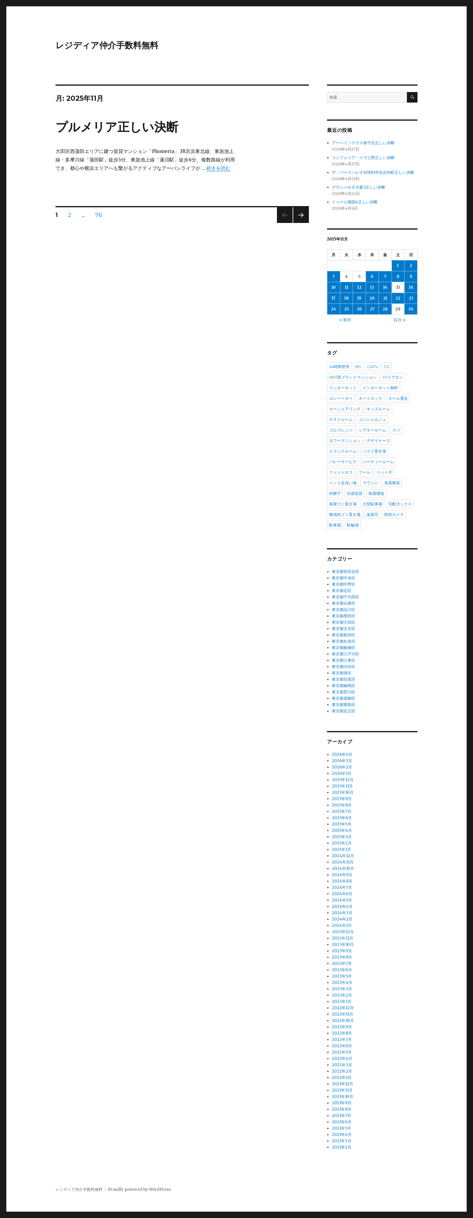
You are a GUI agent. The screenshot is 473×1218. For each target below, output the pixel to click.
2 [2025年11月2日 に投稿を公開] (411, 265)
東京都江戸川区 (345, 654)
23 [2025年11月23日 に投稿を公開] (411, 298)
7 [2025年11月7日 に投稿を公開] (385, 276)
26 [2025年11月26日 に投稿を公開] (359, 309)
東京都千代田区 (345, 596)
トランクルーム (343, 451)
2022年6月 (342, 1045)
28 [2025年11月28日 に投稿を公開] (385, 309)
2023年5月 (342, 976)
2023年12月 (343, 931)
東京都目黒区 (343, 679)
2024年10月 (343, 868)
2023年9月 (342, 950)
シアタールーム (372, 430)
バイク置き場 (374, 451)
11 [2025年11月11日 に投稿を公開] (346, 287)
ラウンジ (370, 482)
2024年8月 (342, 881)
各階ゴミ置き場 (343, 503)
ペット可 (384, 472)
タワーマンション (344, 440)
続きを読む (218, 168)
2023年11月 (342, 938)
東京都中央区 (343, 577)
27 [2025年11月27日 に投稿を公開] (372, 309)
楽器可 (372, 514)
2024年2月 (342, 919)
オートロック (370, 398)
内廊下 (335, 493)
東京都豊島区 (343, 704)
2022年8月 (342, 1033)
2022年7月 (342, 1039)
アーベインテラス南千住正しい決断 (363, 142)
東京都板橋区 (343, 647)
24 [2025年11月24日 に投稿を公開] (333, 309)
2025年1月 (341, 849)
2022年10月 (343, 1020)
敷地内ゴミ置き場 (344, 514)
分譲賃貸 (355, 493)
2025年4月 (342, 830)
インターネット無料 (380, 387)
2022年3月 (342, 1064)
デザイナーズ (378, 440)
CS (386, 366)
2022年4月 (342, 1058)
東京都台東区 (343, 603)
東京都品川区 (343, 609)
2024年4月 (342, 906)
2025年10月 (343, 792)
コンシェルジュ (372, 419)
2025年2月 (342, 843)
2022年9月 (342, 1026)
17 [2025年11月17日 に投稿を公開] (333, 298)
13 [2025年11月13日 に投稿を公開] (372, 287)
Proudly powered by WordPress (139, 1189)
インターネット (343, 387)
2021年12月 (342, 1083)
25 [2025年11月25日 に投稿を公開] (346, 309)
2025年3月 (342, 836)
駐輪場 (353, 525)
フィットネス (341, 472)
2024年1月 (342, 925)
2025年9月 (342, 798)
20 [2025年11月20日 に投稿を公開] (372, 298)
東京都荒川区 (343, 692)
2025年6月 (342, 817)
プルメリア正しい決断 (117, 126)
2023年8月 (342, 957)
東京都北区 (341, 590)
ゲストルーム (341, 419)
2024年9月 (342, 874)
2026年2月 (342, 767)
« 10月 (345, 320)
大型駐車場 (372, 503)
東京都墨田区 (343, 616)
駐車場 (335, 525)
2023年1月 (341, 1001)
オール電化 (398, 398)
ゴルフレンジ (341, 430)
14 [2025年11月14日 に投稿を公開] (385, 287)
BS (358, 366)
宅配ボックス (400, 503)
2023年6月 (342, 969)
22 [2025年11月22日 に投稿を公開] (397, 298)
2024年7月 (342, 887)
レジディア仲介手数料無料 (107, 45)
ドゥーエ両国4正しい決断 (355, 202)
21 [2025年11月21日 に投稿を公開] (385, 298)
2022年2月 (342, 1071)
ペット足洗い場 (343, 482)
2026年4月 (342, 754)
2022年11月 (342, 1014)
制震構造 (376, 493)
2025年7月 (341, 811)
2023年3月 (342, 988)
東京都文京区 (343, 628)
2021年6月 (341, 1121)
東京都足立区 (343, 711)
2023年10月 (343, 944)
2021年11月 (342, 1090)
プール (364, 472)
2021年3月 (341, 1140)
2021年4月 (342, 1134)
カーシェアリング (344, 408)
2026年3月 (342, 760)
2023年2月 (342, 995)
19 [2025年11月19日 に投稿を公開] (359, 298)
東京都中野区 (343, 584)
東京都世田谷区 (345, 571)
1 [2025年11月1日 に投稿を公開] (398, 265)
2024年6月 (342, 893)
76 (99, 215)
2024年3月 (342, 912)
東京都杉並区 (343, 641)
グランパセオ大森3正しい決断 (358, 187)
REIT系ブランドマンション (352, 377)
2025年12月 (343, 779)
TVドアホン (393, 377)
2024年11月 (343, 862)
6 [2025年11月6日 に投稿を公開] (372, 276)
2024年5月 (342, 900)
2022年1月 (341, 1077)
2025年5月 (341, 824)
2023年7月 (342, 963)
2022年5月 (342, 1052)
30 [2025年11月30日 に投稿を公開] (410, 309)
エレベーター (341, 398)
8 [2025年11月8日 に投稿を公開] (398, 276)
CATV (372, 366)
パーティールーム (378, 461)
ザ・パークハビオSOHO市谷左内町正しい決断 (373, 172)
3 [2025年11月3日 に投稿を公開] (333, 276)
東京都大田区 (343, 622)
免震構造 (392, 482)
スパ (396, 430)
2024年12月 (343, 855)
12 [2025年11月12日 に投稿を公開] (359, 287)
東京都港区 (341, 673)
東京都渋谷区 (343, 666)
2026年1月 (341, 773)
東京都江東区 (343, 660)
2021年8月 (341, 1109)
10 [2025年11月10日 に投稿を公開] (334, 287)
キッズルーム (378, 408)
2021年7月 (341, 1115)
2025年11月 (342, 786)
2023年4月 (342, 982)
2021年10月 (342, 1096)
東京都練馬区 (343, 685)
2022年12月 (343, 1007)
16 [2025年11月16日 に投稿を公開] (411, 287)
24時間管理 (339, 366)
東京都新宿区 (343, 635)
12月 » (399, 320)
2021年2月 (341, 1147)
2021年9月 (341, 1102)
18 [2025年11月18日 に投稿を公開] (346, 298)
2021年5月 (341, 1128)
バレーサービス (343, 461)
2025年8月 (342, 805)
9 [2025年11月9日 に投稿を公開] (411, 276)
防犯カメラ (394, 514)
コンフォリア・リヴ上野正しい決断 (363, 157)
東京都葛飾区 (343, 698)
